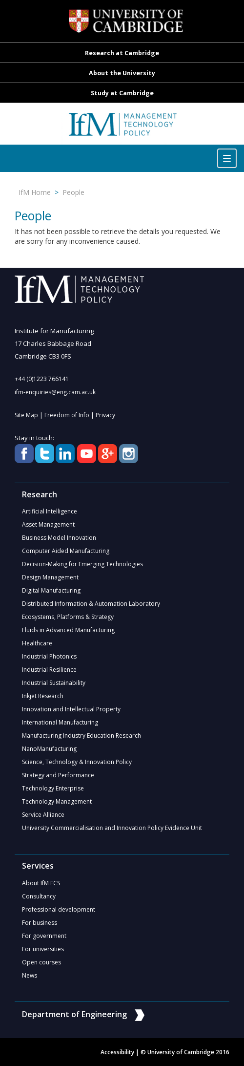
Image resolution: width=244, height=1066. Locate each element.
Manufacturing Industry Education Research (81, 735)
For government (44, 936)
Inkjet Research (42, 696)
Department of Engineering (83, 1014)
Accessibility (117, 1052)
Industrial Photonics (49, 656)
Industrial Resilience (49, 669)
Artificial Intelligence (49, 511)
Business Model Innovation (59, 537)
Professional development (58, 909)
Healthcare (37, 643)
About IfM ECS (41, 883)
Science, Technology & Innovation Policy (77, 762)
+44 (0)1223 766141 (42, 379)
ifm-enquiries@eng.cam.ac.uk (55, 392)
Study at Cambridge (122, 93)
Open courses (41, 962)
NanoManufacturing (49, 749)
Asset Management (48, 524)
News (29, 975)
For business (39, 922)
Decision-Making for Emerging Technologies (82, 564)
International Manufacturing (60, 722)
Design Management (50, 577)
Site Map (26, 415)
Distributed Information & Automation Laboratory (91, 603)
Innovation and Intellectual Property (71, 709)
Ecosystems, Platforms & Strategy (68, 617)
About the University (122, 73)
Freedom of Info (66, 415)
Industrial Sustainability (53, 683)
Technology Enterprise (53, 788)
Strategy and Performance (58, 775)
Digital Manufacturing (51, 590)
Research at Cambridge (122, 53)
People (73, 192)
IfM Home (35, 192)
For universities (43, 949)
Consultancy (39, 896)
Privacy (105, 415)
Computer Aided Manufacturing (65, 551)
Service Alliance (43, 814)
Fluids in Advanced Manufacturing (68, 630)
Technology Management (57, 801)
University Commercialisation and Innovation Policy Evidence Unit (112, 828)
